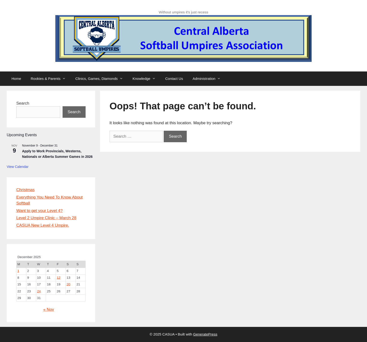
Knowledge (146, 78)
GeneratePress (205, 334)
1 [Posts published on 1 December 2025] (18, 271)
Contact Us (174, 79)
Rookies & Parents (50, 78)
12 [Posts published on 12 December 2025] (58, 277)
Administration (208, 78)
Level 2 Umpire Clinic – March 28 (46, 218)
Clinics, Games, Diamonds (101, 78)
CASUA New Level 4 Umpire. (42, 225)
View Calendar (18, 167)
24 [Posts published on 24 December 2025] (39, 291)
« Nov (48, 309)
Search (22, 103)
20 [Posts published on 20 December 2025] (68, 284)
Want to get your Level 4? (39, 210)
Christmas (25, 190)
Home (16, 79)
